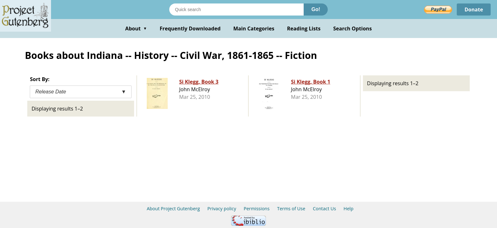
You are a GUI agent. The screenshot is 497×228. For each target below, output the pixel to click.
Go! (315, 9)
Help (348, 209)
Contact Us (324, 209)
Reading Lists (304, 28)
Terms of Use (291, 209)
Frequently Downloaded (190, 28)
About (136, 28)
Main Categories (253, 28)
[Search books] (236, 9)
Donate (473, 9)
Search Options (352, 28)
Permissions (257, 209)
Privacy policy (221, 209)
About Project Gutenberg (173, 209)
